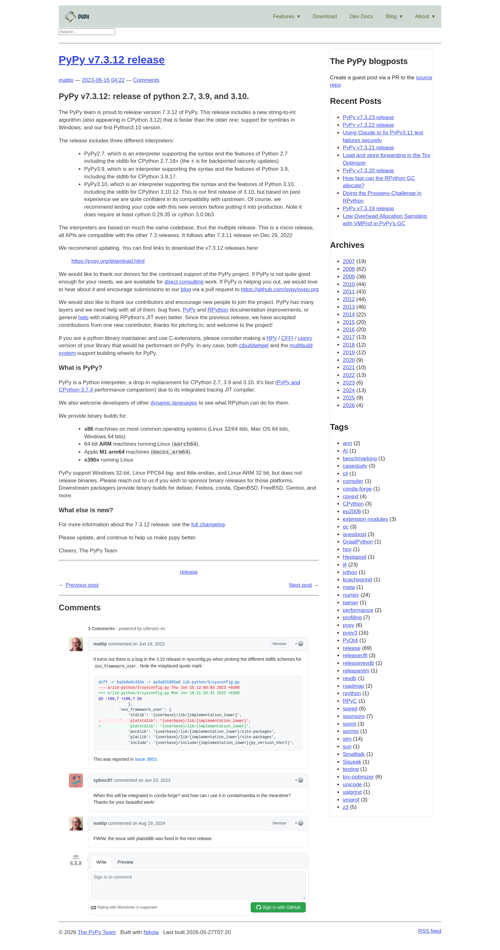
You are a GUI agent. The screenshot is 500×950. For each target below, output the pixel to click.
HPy (272, 338)
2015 (349, 322)
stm (347, 739)
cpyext (350, 496)
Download (325, 16)
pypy (348, 625)
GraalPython (358, 542)
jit (345, 565)
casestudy (355, 466)
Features (283, 16)
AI (345, 451)
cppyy (305, 338)
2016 (349, 330)
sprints (351, 731)
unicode (352, 784)
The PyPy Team (96, 932)
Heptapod (354, 557)
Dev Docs (361, 16)
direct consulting (184, 282)
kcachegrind (357, 580)
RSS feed (429, 931)
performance (358, 610)
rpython (352, 693)
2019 (349, 352)
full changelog (208, 525)
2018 (349, 345)
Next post (300, 585)
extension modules (365, 519)
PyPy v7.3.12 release (112, 60)
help (83, 317)
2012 (349, 299)
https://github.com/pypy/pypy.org (280, 289)
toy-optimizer (358, 777)
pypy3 (350, 633)
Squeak (352, 762)
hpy (347, 549)
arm (347, 443)
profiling (352, 618)
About (422, 16)
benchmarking (360, 459)
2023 (349, 383)
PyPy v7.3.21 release (368, 148)
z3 (346, 807)
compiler (353, 481)
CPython (353, 504)
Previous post (82, 585)
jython (350, 572)
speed (350, 709)
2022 (349, 375)
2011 (349, 292)
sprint (349, 724)
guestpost (354, 534)
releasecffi (355, 655)
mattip (66, 80)
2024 (349, 390)
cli (345, 474)
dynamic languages (174, 403)
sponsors (354, 716)
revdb (350, 678)
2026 (349, 405)
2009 (349, 277)
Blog (391, 16)
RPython (218, 310)
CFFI (287, 338)
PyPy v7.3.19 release (368, 208)
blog (186, 289)
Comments (146, 80)
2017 (349, 337)
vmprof (351, 800)
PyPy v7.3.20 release (368, 171)
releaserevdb (358, 663)
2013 (349, 307)
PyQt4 (350, 640)
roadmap (353, 686)
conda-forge (357, 489)
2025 (349, 398)
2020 (349, 360)
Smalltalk (354, 754)
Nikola (150, 932)
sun (347, 747)
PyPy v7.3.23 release (368, 117)
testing (351, 769)
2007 (349, 261)
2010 (349, 284)
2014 (349, 315)
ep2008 (352, 511)
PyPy (189, 310)
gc (346, 527)
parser (350, 603)
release (189, 572)
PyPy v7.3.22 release (368, 125)
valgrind (352, 792)
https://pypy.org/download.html (107, 261)
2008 (349, 269)
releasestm (356, 671)
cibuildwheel (254, 345)
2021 (349, 367)
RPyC (350, 701)
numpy (351, 595)
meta (349, 587)
